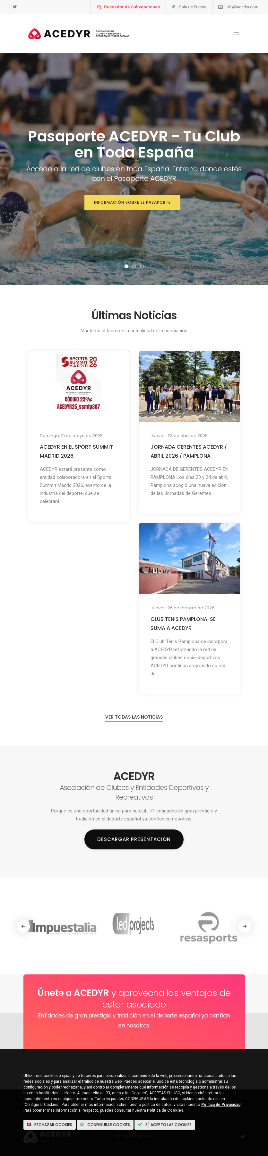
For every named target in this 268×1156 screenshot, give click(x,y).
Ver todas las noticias (134, 717)
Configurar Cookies (105, 1124)
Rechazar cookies (49, 1124)
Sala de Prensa (192, 6)
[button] (126, 266)
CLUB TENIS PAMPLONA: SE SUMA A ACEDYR (183, 623)
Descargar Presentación (134, 839)
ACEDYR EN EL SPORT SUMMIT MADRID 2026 (76, 451)
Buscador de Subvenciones (132, 6)
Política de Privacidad (220, 1104)
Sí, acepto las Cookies (165, 1124)
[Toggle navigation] (236, 34)
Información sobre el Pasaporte (132, 202)
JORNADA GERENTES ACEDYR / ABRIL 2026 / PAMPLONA (189, 451)
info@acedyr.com (242, 6)
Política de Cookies (165, 1110)
